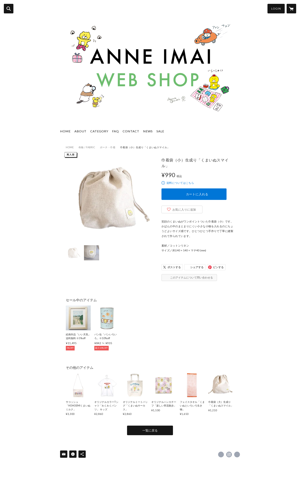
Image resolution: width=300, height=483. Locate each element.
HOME (65, 131)
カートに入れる (197, 194)
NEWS (148, 131)
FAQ (115, 131)
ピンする (218, 267)
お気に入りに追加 (184, 209)
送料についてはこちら (180, 182)
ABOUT (80, 131)
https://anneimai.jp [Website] (237, 454)
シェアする (197, 267)
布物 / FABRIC (86, 147)
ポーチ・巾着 (108, 147)
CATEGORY (99, 131)
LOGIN (276, 8)
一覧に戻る (150, 430)
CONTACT (131, 131)
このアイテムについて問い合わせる (191, 277)
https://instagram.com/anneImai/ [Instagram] (229, 454)
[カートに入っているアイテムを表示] (291, 8)
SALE (160, 131)
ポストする (174, 267)
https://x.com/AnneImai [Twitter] (221, 454)
